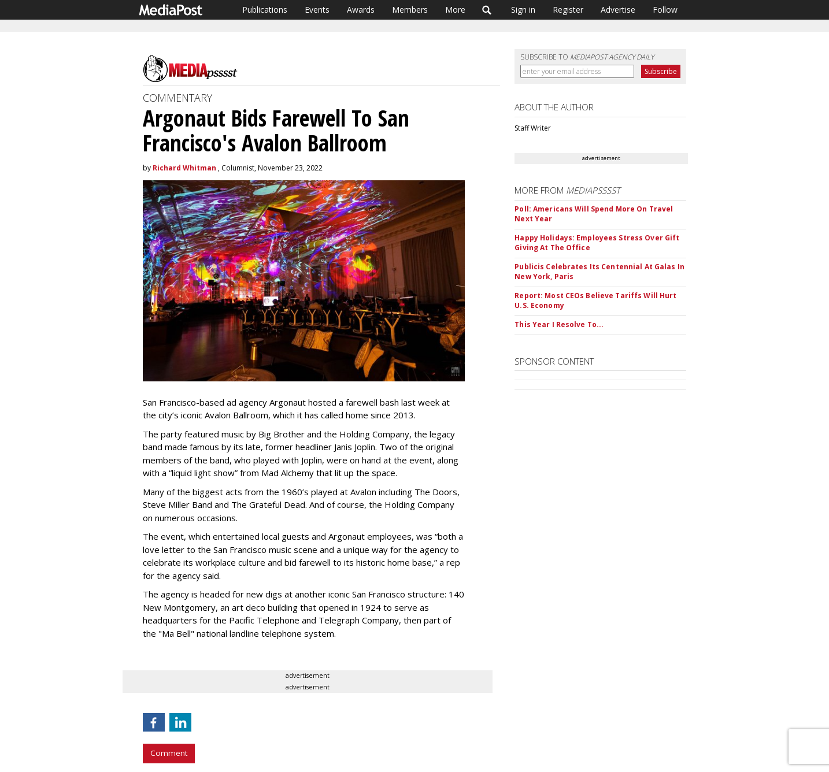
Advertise (618, 9)
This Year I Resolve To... (559, 324)
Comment (168, 753)
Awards (361, 9)
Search (487, 10)
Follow (665, 9)
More (455, 9)
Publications (264, 9)
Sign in (523, 9)
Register (568, 9)
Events (317, 9)
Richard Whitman (184, 168)
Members (410, 9)
